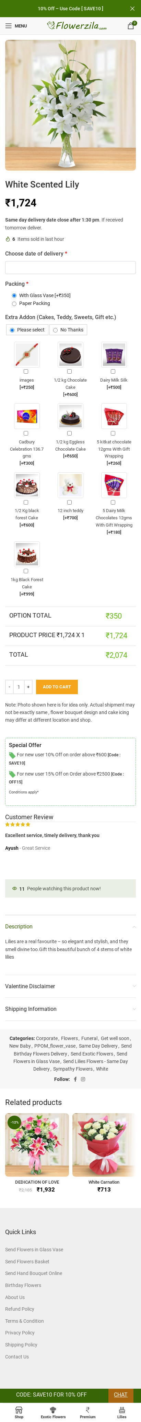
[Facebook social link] (75, 1079)
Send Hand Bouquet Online (33, 1273)
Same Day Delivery (98, 1046)
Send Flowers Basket (27, 1261)
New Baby (20, 1046)
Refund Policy (19, 1309)
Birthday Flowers (23, 1285)
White (102, 1069)
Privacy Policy (20, 1332)
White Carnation (104, 1182)
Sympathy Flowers (73, 1069)
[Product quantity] (19, 687)
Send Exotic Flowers (92, 1054)
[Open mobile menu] (16, 26)
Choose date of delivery (36, 253)
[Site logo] (77, 25)
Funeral (89, 1038)
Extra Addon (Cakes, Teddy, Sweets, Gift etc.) (60, 317)
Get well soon (115, 1038)
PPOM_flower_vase (54, 1046)
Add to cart (57, 686)
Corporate (47, 1038)
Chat (121, 1394)
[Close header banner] (132, 8)
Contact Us (17, 1356)
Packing (16, 284)
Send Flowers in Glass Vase (34, 1249)
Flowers (69, 1038)
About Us (15, 1297)
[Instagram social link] (83, 1079)
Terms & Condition (24, 1321)
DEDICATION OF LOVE (37, 1182)
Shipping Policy (21, 1344)
